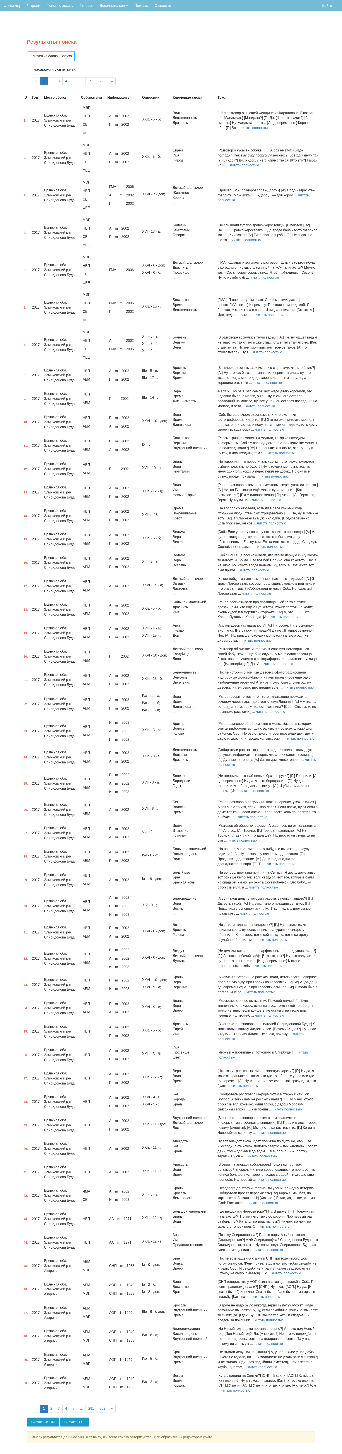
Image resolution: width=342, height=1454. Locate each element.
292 (102, 81)
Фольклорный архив (21, 5)
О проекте (163, 5)
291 (91, 81)
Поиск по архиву (60, 5)
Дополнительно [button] (114, 5)
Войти (327, 5)
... (81, 81)
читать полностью (255, 128)
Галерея (86, 5)
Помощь (141, 5)
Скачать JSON (43, 1422)
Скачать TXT (74, 1422)
